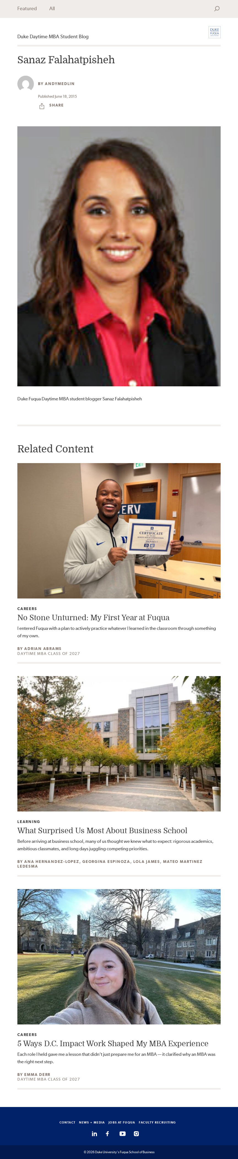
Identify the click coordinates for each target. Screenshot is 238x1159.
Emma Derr (37, 1074)
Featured (27, 8)
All (52, 8)
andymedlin (60, 83)
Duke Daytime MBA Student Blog (53, 36)
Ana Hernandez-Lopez (51, 861)
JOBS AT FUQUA (122, 1122)
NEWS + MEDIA (92, 1122)
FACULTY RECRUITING (157, 1122)
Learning (28, 822)
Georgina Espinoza (106, 861)
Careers (27, 609)
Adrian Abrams (43, 648)
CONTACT (68, 1122)
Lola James (146, 861)
